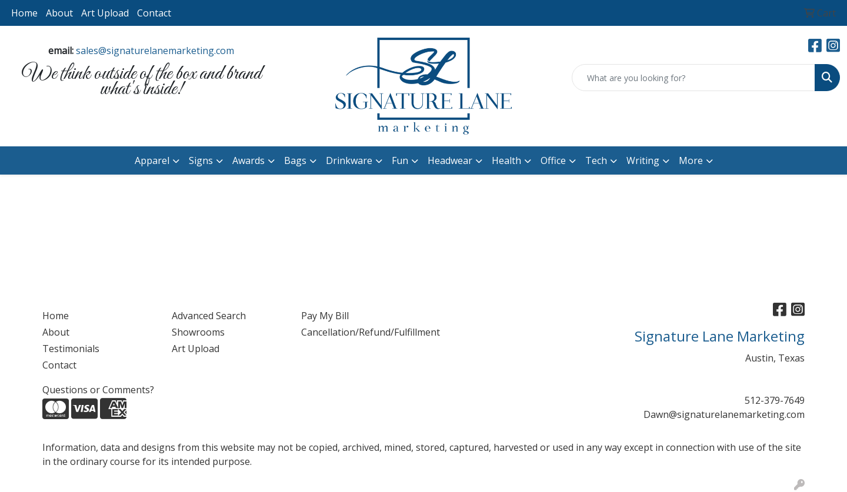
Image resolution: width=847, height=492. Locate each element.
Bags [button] (295, 160)
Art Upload (105, 12)
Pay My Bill (325, 315)
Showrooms (198, 332)
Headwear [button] (450, 160)
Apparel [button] (152, 160)
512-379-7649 (775, 400)
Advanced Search (209, 315)
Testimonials (70, 348)
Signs (201, 160)
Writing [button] (642, 160)
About (59, 12)
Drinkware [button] (349, 160)
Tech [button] (596, 160)
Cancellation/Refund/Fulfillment (358, 332)
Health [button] (506, 160)
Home (24, 12)
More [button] (691, 160)
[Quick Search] (693, 77)
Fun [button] (400, 160)
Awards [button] (248, 160)
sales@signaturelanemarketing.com (155, 50)
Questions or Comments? (98, 389)
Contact (154, 12)
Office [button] (553, 160)
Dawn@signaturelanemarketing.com (724, 414)
